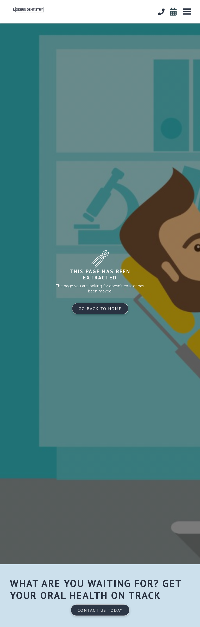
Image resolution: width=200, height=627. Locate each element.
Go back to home (100, 308)
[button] (187, 12)
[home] (24, 8)
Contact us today (100, 610)
